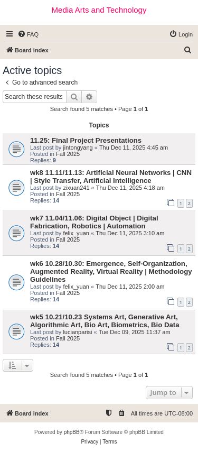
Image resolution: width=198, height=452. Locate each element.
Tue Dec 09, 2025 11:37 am (135, 332)
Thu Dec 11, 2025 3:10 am (130, 233)
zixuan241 (76, 188)
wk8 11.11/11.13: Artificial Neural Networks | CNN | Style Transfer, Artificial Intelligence (111, 177)
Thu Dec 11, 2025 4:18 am (130, 188)
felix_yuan (76, 233)
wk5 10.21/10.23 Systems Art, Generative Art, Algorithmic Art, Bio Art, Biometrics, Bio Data (105, 321)
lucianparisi (77, 332)
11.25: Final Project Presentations (86, 140)
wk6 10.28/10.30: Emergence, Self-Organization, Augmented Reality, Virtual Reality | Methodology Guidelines (111, 271)
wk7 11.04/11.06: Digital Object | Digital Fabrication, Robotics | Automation (94, 222)
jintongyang (77, 147)
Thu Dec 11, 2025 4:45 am (133, 147)
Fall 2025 (68, 154)
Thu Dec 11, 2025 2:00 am (130, 286)
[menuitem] (28, 34)
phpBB (72, 432)
